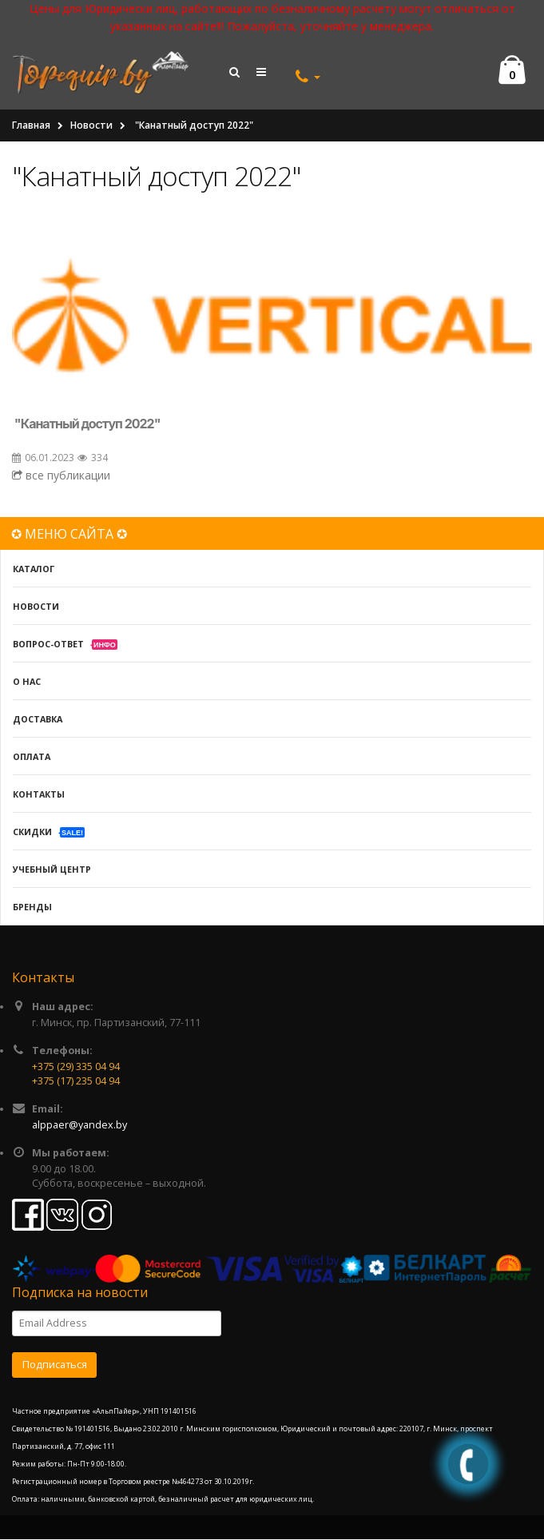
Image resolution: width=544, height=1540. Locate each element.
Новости (91, 126)
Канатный (50, 424)
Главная (31, 126)
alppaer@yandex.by (79, 1125)
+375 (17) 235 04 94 (76, 1081)
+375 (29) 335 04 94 (76, 1066)
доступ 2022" (120, 424)
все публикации (61, 475)
